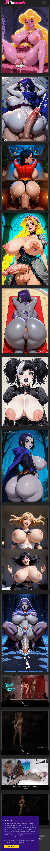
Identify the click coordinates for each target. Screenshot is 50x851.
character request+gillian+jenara (25, 786)
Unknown (25, 703)
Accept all (11, 846)
